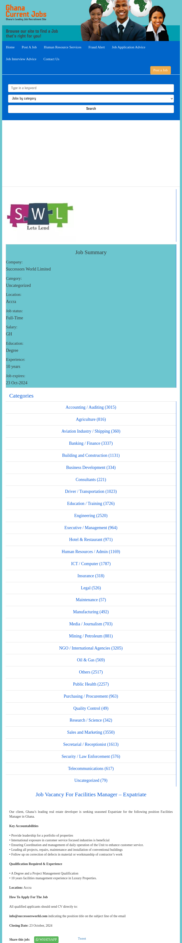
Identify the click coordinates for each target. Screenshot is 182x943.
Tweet (82, 938)
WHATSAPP (46, 939)
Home (10, 47)
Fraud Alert (96, 47)
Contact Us (51, 59)
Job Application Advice (128, 47)
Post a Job (160, 70)
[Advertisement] (91, 153)
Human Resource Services (62, 47)
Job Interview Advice (21, 59)
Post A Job (29, 47)
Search (91, 109)
